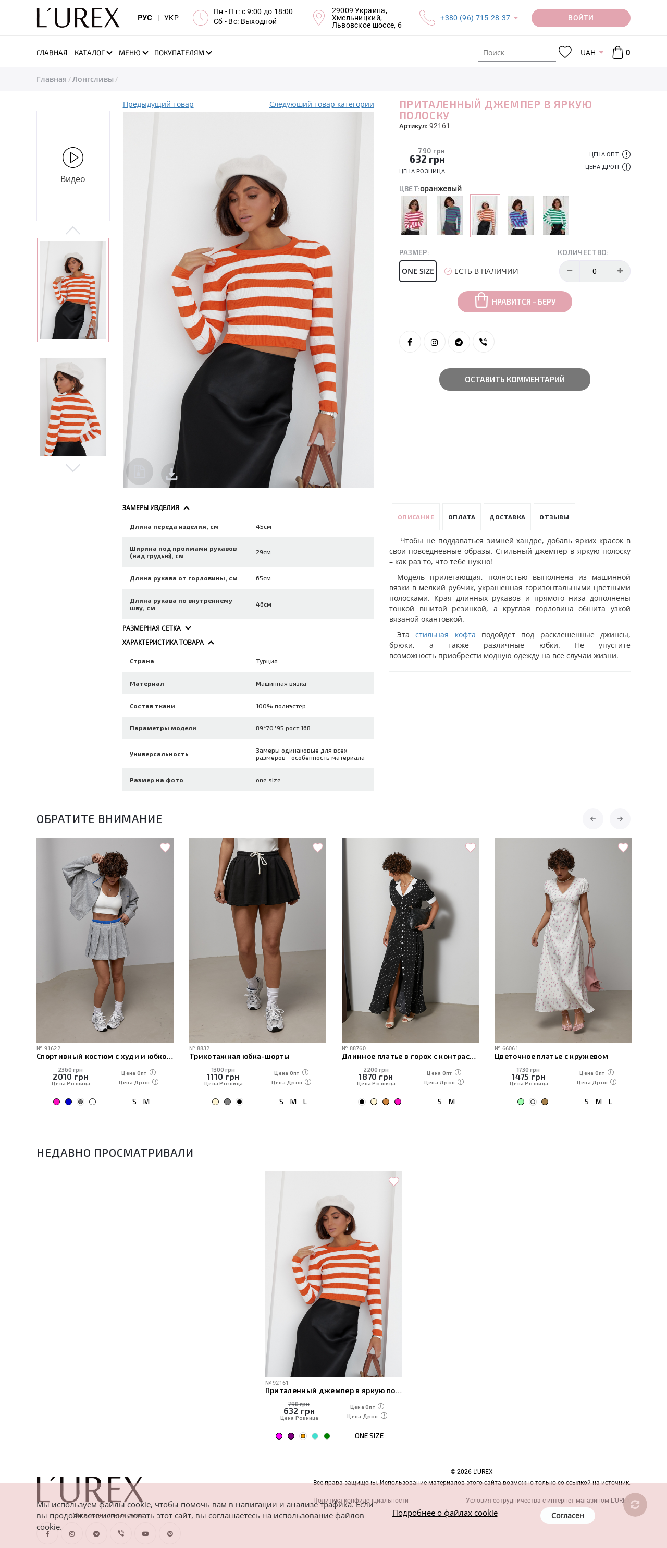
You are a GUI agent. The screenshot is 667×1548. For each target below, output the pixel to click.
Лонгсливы (93, 79)
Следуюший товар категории (321, 104)
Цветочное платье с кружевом (551, 1055)
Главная (51, 79)
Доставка (507, 517)
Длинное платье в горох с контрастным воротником (410, 1055)
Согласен (567, 1515)
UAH (588, 52)
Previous (73, 231)
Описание (416, 517)
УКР (171, 18)
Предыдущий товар (158, 104)
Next (73, 467)
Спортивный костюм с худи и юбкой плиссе (105, 1055)
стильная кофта (445, 634)
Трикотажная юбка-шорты (239, 1055)
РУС (145, 18)
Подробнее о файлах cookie (445, 1512)
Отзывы (554, 517)
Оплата (461, 517)
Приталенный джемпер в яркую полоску (333, 1390)
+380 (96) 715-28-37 (475, 18)
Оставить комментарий (515, 379)
